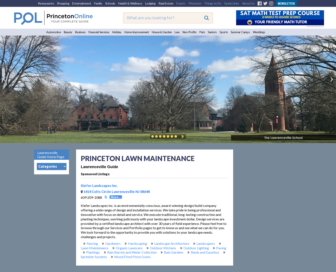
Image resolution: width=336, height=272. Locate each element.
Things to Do (212, 3)
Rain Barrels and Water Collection (132, 252)
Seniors (212, 32)
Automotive (53, 32)
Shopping (63, 3)
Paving (221, 248)
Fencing (92, 243)
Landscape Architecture (171, 243)
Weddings (259, 32)
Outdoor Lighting (196, 248)
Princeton (195, 3)
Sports (224, 32)
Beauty (68, 32)
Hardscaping (137, 243)
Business (80, 32)
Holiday (117, 32)
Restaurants (46, 3)
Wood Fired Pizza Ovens (132, 257)
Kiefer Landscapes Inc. (99, 186)
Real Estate (166, 3)
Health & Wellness (130, 3)
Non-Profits (189, 32)
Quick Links (231, 3)
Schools (110, 3)
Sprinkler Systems (94, 257)
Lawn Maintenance (94, 248)
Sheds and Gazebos (205, 252)
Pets (202, 32)
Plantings (93, 252)
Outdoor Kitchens (163, 248)
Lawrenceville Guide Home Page (50, 155)
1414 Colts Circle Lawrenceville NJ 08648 (115, 192)
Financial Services (98, 32)
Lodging (150, 3)
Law (177, 32)
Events (181, 3)
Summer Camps (240, 32)
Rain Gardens (173, 252)
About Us (248, 3)
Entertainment (81, 3)
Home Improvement (136, 32)
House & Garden (162, 32)
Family (98, 3)
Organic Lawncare (129, 248)
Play (182, 136)
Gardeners (113, 243)
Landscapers (205, 243)
